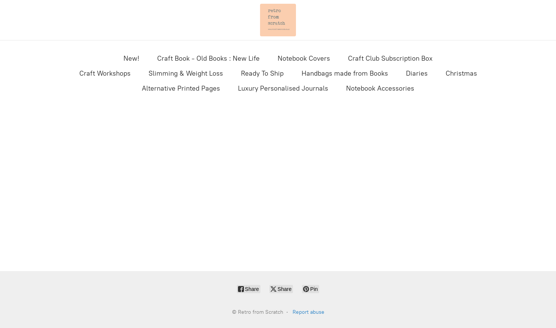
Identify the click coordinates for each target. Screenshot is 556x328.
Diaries (417, 73)
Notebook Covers (304, 58)
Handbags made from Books (345, 73)
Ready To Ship (262, 73)
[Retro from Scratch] (278, 20)
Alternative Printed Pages (181, 88)
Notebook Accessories (380, 88)
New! (131, 58)
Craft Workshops (105, 73)
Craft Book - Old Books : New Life (208, 58)
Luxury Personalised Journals (283, 88)
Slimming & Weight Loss (186, 73)
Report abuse (308, 312)
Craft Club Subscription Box (390, 58)
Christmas (461, 73)
